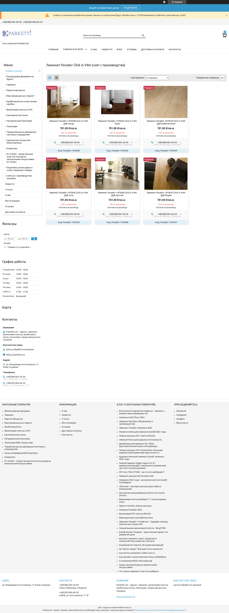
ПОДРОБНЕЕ (131, 7)
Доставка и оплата (152, 49)
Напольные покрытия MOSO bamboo (18, 141)
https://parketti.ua (15, 354)
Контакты (175, 49)
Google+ (180, 419)
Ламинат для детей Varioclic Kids (136, 476)
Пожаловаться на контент (146, 610)
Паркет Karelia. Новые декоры (135, 505)
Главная (53, 49)
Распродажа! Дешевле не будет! (20, 77)
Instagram (181, 415)
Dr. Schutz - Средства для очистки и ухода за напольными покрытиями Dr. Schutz (20, 158)
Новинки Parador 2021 (130, 509)
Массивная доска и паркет (20, 96)
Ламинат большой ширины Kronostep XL (140, 439)
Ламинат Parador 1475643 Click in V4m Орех (113, 122)
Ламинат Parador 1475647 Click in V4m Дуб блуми (113, 194)
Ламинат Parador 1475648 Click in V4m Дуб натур (67, 122)
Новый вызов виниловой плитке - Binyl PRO (142, 528)
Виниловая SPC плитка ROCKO (135, 513)
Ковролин (12, 148)
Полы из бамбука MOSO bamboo (21, 453)
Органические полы (17, 115)
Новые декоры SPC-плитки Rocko (137, 435)
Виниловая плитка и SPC (20, 109)
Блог (120, 49)
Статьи (9, 189)
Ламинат (11, 84)
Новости (107, 49)
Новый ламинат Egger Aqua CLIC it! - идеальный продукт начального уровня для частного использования (142, 465)
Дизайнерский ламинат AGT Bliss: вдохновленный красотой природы (138, 444)
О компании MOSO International (135, 561)
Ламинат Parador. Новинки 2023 (135, 428)
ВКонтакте (182, 423)
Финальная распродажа (17, 411)
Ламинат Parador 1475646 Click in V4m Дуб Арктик (67, 194)
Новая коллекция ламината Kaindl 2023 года (142, 431)
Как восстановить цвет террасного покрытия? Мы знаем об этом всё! (138, 539)
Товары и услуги (73, 49)
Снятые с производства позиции (19, 177)
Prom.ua (127, 607)
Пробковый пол (12, 427)
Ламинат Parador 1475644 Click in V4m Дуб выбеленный (159, 122)
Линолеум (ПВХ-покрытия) (18, 442)
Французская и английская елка (136, 517)
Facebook (181, 411)
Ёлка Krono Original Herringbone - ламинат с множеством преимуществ (142, 412)
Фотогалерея (12, 201)
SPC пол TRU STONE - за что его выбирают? (142, 472)
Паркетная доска (16, 90)
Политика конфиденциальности (172, 610)
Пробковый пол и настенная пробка (22, 102)
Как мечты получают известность (137, 553)
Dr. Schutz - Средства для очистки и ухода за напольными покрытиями (27, 462)
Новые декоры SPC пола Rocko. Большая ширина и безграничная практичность (140, 451)
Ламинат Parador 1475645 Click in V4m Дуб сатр (205, 122)
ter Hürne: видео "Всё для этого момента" (141, 549)
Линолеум (12, 126)
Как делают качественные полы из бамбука (142, 557)
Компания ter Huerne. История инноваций (141, 545)
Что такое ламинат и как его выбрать (139, 571)
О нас (94, 49)
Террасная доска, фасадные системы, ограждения (21, 133)
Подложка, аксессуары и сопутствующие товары (19, 168)
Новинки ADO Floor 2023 (132, 417)
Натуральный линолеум (19, 121)
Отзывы (131, 49)
